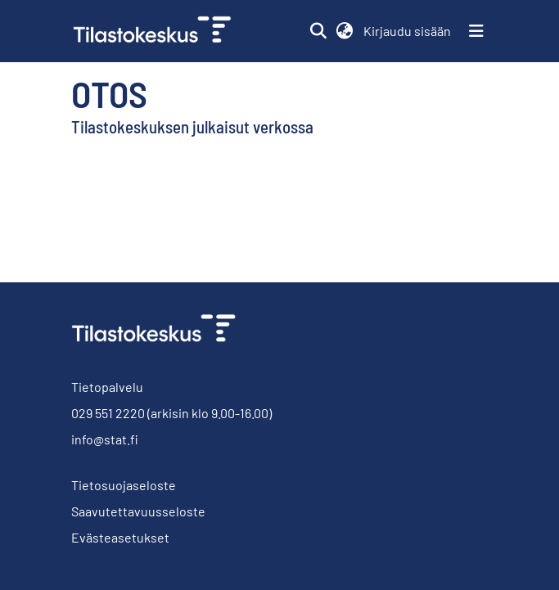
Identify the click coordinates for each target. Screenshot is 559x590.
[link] (158, 31)
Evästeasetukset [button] (120, 537)
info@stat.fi (104, 439)
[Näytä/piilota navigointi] (476, 31)
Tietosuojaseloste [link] (123, 485)
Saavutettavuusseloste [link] (138, 511)
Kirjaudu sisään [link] (408, 30)
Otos (109, 93)
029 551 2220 (108, 413)
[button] (319, 31)
